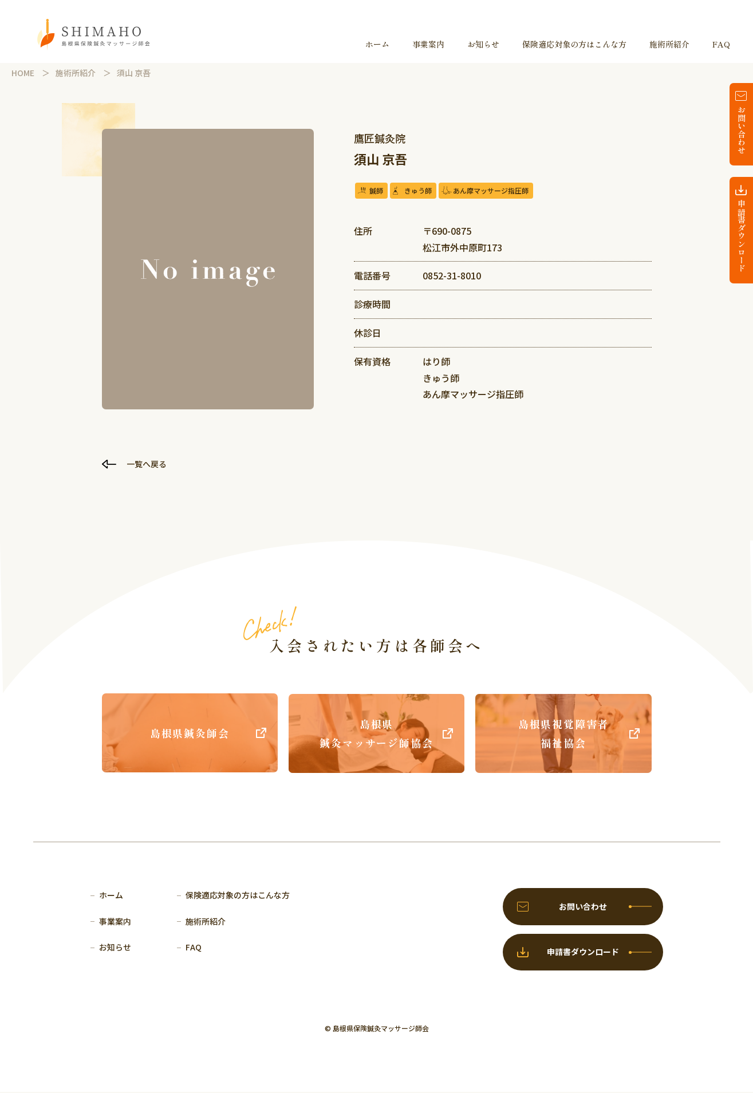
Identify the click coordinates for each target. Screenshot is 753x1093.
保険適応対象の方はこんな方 (574, 44)
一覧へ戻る (148, 463)
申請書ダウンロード (741, 236)
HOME (22, 72)
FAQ (721, 44)
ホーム (377, 44)
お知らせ (483, 44)
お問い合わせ (741, 130)
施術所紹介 (669, 44)
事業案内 (428, 44)
